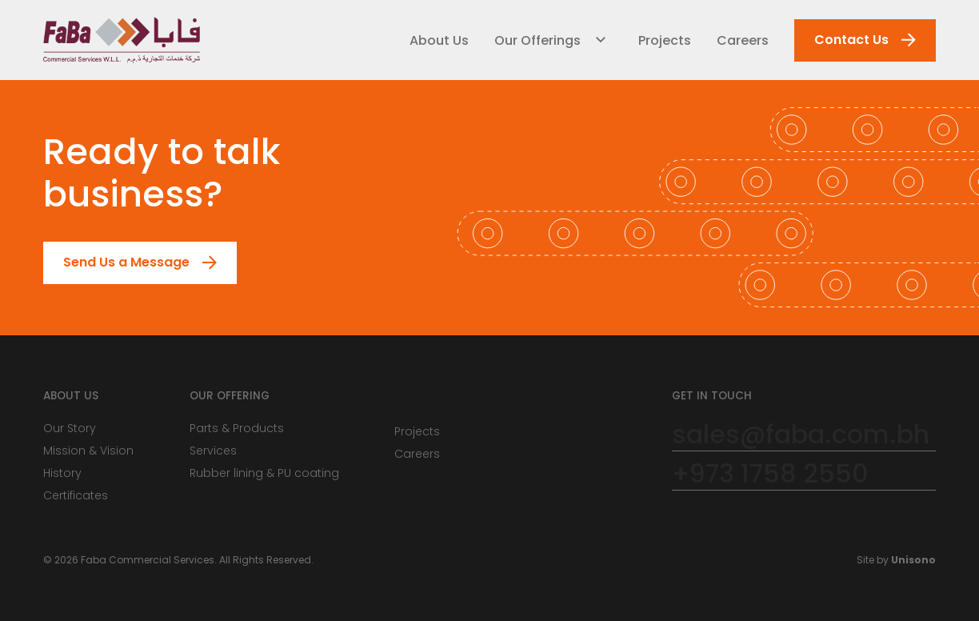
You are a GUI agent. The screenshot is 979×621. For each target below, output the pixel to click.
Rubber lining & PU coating (264, 473)
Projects (664, 40)
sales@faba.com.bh (800, 435)
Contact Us (842, 40)
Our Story (69, 428)
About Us (439, 40)
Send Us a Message (117, 262)
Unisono (913, 560)
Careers (743, 40)
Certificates (75, 495)
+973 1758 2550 (770, 474)
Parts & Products (237, 428)
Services (213, 451)
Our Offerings (537, 40)
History (62, 473)
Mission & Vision (88, 451)
